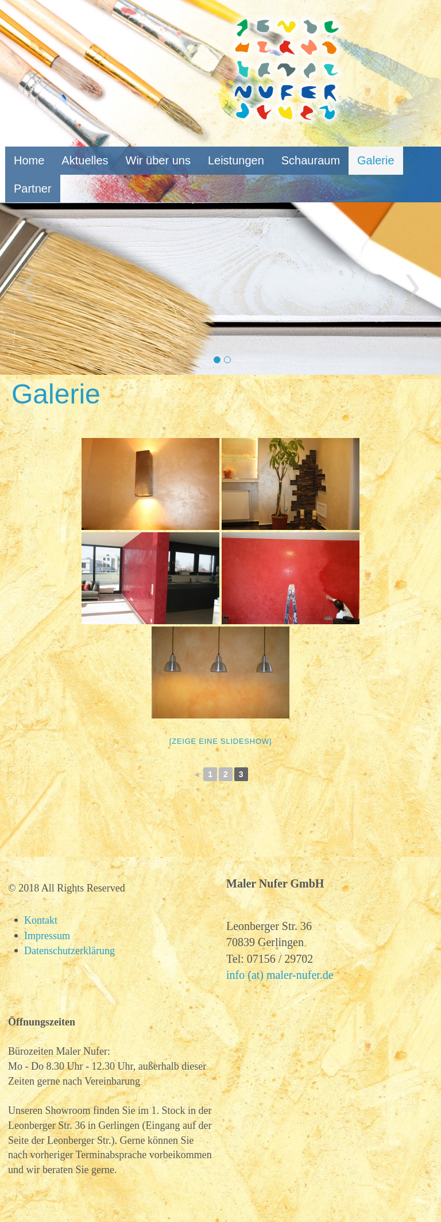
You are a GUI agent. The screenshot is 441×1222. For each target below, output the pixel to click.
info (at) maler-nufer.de (280, 975)
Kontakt (40, 920)
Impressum (47, 936)
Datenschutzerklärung (69, 950)
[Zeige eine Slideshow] (220, 741)
